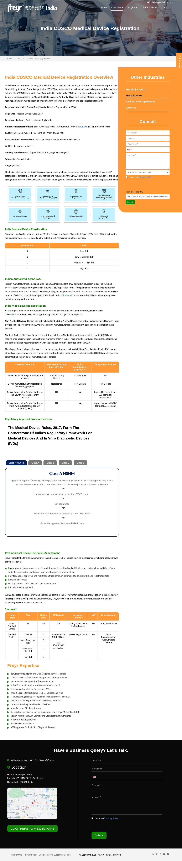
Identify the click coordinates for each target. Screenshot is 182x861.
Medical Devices (134, 95)
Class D (80, 462)
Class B (50, 462)
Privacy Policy (146, 177)
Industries (117, 7)
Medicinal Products (136, 89)
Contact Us (167, 7)
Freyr (99, 854)
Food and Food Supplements (140, 101)
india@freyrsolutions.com (160, 2)
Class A (35, 462)
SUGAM (15, 314)
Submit (130, 202)
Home (104, 7)
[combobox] (129, 149)
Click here (66, 295)
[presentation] (148, 184)
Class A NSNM (16, 462)
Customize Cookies (63, 854)
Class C (65, 462)
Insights (132, 7)
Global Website (149, 7)
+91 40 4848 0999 (46, 760)
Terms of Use (16, 854)
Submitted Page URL (134, 192)
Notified (82, 126)
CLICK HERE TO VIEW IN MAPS (32, 828)
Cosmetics (131, 107)
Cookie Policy (45, 854)
